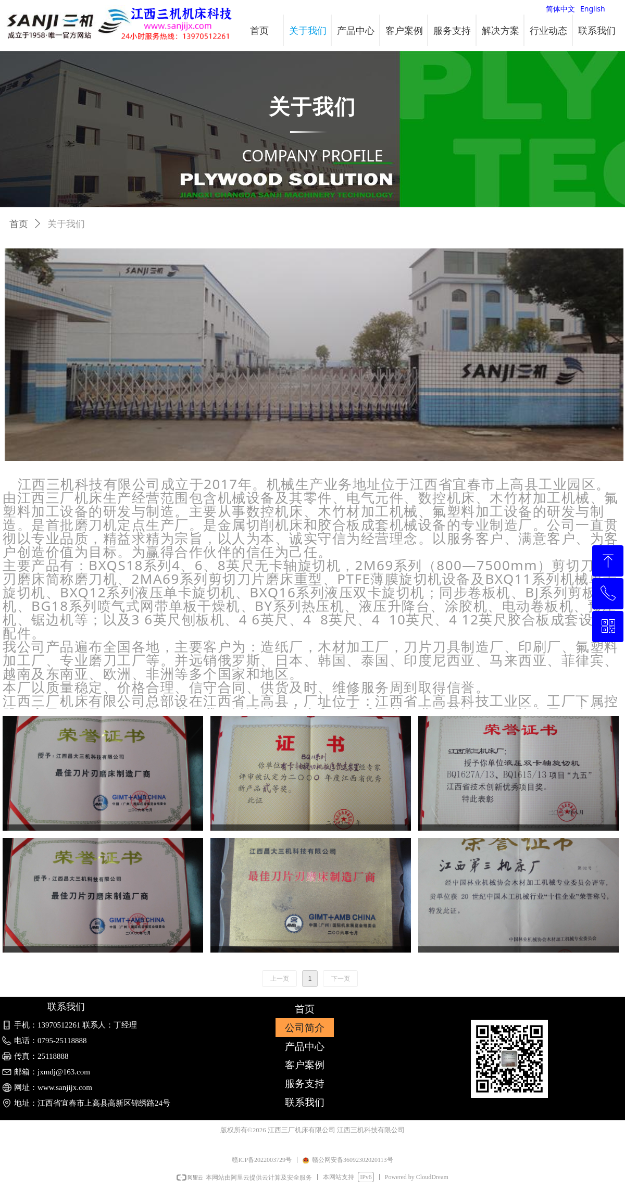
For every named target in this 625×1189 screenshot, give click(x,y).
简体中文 (560, 9)
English (592, 9)
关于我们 (66, 224)
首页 (18, 224)
